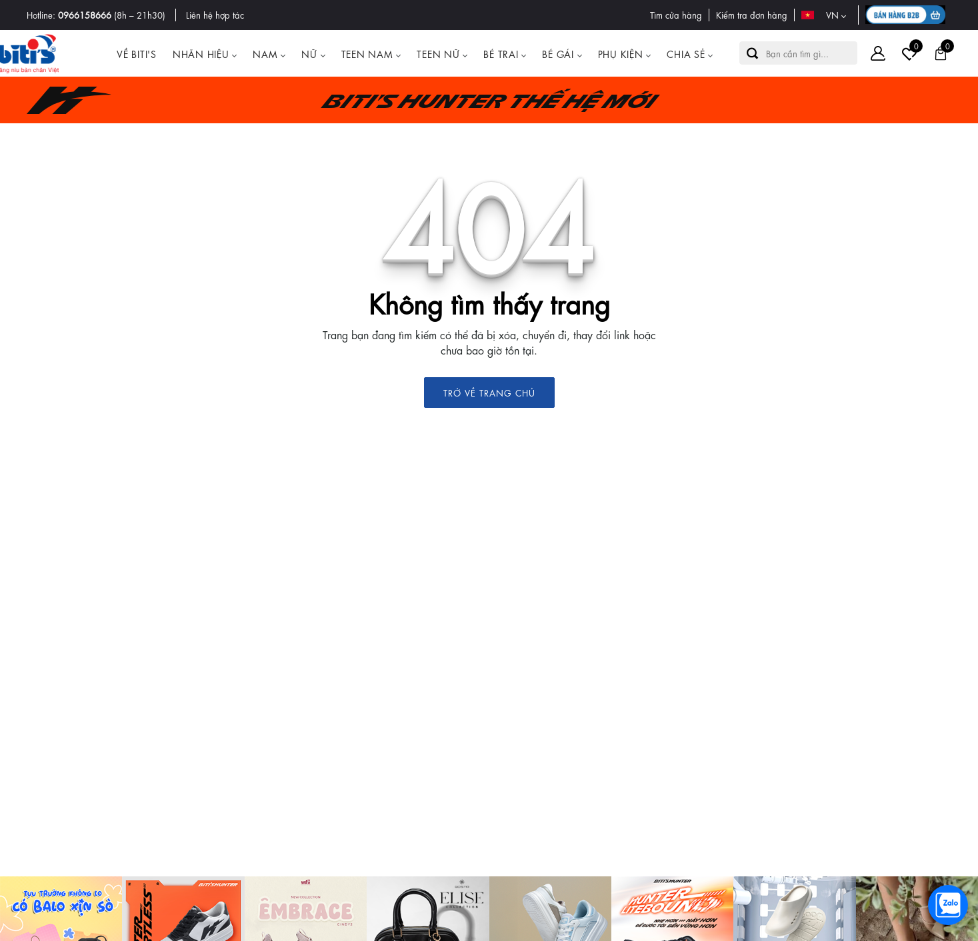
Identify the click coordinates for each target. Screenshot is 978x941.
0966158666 (84, 14)
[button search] (752, 53)
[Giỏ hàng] (940, 53)
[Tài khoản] (878, 53)
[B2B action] (908, 15)
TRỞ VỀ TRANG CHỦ (489, 392)
